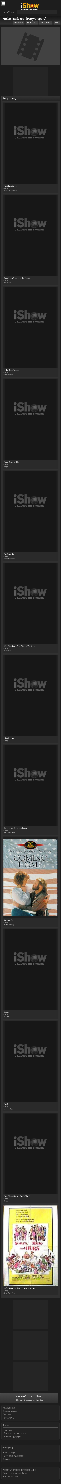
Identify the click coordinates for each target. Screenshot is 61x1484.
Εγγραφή (7, 1414)
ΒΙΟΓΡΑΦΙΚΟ (18, 23)
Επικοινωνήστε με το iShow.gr (29, 1396)
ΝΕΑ (56, 23)
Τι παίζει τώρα (9, 1452)
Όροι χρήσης (8, 1417)
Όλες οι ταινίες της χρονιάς (15, 1433)
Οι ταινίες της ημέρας (12, 1436)
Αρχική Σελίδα (9, 1407)
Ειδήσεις (6, 1459)
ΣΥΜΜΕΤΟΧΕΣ (31, 23)
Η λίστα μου (8, 1430)
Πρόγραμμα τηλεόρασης (13, 1455)
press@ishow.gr (21, 1473)
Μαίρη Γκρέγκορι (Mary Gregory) (24, 19)
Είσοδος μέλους (10, 1411)
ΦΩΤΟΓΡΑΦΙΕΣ (46, 23)
